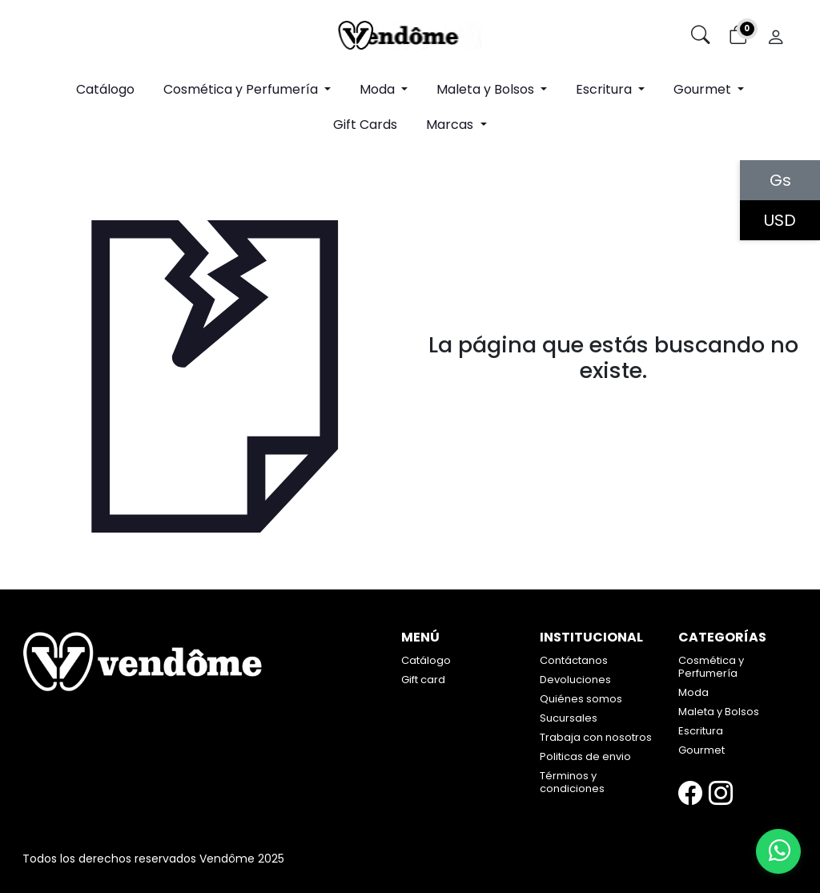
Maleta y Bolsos (718, 711)
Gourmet (701, 750)
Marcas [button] (451, 124)
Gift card (423, 679)
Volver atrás (614, 405)
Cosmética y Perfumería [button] (242, 89)
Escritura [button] (605, 89)
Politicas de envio (585, 756)
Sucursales (568, 718)
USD (780, 220)
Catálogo (105, 89)
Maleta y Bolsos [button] (486, 89)
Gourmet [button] (703, 89)
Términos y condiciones (572, 782)
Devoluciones (575, 679)
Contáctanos (574, 660)
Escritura (700, 730)
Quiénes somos (581, 698)
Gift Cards (365, 124)
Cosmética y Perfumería (711, 667)
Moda (693, 692)
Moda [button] (379, 89)
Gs (780, 180)
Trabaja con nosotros (596, 737)
